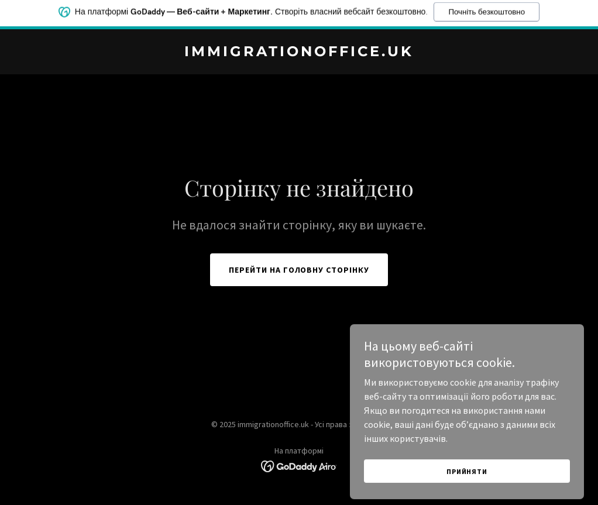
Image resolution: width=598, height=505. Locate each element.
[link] (299, 53)
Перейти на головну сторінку (299, 269)
